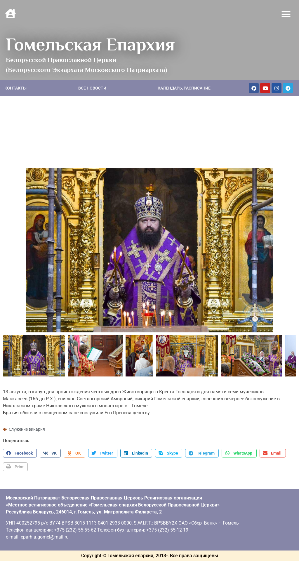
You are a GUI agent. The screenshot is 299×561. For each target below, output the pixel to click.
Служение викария (27, 429)
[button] (286, 14)
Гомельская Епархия (90, 44)
